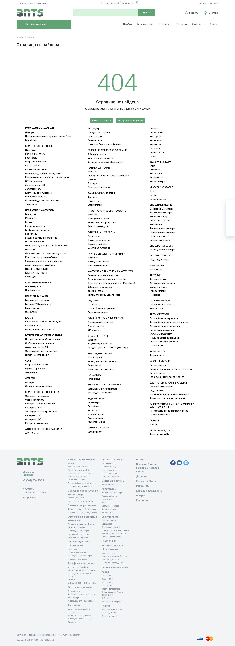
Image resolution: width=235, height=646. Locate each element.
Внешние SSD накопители (38, 304)
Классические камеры (161, 213)
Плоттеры (92, 183)
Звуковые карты (33, 189)
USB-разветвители (34, 241)
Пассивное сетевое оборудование (107, 150)
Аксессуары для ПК (161, 430)
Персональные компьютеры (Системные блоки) (48, 136)
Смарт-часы (93, 304)
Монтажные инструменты (100, 158)
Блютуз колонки (95, 414)
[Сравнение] (230, 222)
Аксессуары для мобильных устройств (110, 271)
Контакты (213, 3)
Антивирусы (31, 372)
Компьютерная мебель (38, 282)
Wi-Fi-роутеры (94, 128)
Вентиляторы (156, 173)
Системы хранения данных (38, 386)
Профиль (193, 13)
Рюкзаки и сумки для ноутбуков (41, 257)
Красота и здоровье (161, 187)
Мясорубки (155, 136)
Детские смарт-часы (98, 312)
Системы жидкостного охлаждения (42, 173)
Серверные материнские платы (41, 404)
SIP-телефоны (94, 330)
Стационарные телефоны (100, 322)
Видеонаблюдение (161, 205)
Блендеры (155, 148)
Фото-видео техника (100, 353)
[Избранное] (230, 213)
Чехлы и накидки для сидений (165, 338)
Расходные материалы (99, 187)
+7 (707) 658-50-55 (110, 3)
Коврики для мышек (35, 226)
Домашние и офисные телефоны (106, 318)
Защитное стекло (96, 291)
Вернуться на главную (130, 120)
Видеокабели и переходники (39, 329)
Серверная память (34, 400)
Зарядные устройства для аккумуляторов (108, 347)
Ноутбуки (127, 24)
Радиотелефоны (96, 326)
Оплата (202, 3)
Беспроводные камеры (161, 209)
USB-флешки (31, 312)
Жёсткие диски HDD (35, 185)
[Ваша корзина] (230, 204)
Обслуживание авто (161, 300)
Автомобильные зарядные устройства (169, 322)
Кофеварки (155, 140)
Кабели (29, 318)
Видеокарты (31, 158)
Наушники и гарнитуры (36, 269)
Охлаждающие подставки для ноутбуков (45, 253)
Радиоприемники (96, 422)
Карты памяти (32, 308)
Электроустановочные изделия (168, 383)
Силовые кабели (158, 365)
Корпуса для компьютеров (38, 193)
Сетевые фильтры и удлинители (41, 351)
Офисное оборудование (101, 193)
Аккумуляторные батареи (100, 343)
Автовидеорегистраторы (162, 250)
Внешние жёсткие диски (37, 300)
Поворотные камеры (160, 220)
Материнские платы (35, 154)
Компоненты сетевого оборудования (106, 162)
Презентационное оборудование (107, 211)
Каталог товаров (32, 24)
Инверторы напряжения (37, 355)
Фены (152, 191)
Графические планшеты (37, 230)
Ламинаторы (94, 201)
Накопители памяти (37, 296)
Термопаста (31, 204)
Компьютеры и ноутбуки (39, 128)
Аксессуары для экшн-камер (102, 369)
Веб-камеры (31, 234)
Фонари (154, 420)
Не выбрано (29, 475)
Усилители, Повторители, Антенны (104, 144)
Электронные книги (97, 265)
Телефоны (181, 24)
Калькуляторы (95, 205)
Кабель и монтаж (160, 361)
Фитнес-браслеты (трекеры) (102, 308)
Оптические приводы (35, 197)
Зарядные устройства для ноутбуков (43, 261)
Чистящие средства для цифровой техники (46, 245)
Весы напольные (158, 199)
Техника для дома (160, 162)
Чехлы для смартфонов (99, 240)
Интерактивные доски (98, 226)
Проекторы (93, 214)
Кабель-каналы (157, 373)
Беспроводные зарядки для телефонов (107, 279)
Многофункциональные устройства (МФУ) (109, 175)
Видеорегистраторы (160, 240)
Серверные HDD (33, 419)
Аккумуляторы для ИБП (37, 347)
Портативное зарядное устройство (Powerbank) (111, 283)
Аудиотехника (96, 398)
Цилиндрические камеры (162, 232)
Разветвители (158, 351)
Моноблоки (31, 140)
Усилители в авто (158, 287)
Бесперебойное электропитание (43, 335)
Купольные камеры (159, 216)
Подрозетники (157, 390)
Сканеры (92, 179)
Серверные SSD (33, 415)
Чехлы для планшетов (99, 261)
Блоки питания (32, 165)
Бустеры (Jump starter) (161, 334)
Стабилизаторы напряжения (39, 343)
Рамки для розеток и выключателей (168, 398)
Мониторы (30, 214)
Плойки (153, 195)
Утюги (153, 166)
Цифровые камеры (159, 236)
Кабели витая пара (97, 154)
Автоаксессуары (159, 314)
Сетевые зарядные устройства (103, 275)
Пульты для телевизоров (100, 392)
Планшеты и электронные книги (106, 254)
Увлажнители (156, 177)
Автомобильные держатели (164, 318)
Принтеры (92, 171)
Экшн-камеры (94, 365)
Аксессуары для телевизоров (105, 385)
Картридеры (31, 277)
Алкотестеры (156, 345)
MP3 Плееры (94, 402)
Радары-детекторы (161, 255)
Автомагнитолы (158, 279)
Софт (28, 361)
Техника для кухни (99, 428)
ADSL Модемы (32, 433)
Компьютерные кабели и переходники (44, 321)
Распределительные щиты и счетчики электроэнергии (172, 405)
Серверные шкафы (34, 407)
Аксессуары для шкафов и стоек (41, 411)
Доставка (213, 13)
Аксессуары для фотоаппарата (103, 361)
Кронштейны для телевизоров (103, 389)
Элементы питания (98, 336)
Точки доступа (95, 136)
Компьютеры (198, 24)
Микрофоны (94, 410)
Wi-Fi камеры (156, 224)
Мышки (29, 222)
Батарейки (93, 340)
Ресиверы (155, 295)
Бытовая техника (145, 24)
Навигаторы (157, 265)
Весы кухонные (157, 152)
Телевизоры (165, 24)
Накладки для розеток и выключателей (169, 394)
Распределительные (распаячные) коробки (171, 369)
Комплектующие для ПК (39, 146)
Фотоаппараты (95, 357)
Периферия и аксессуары (39, 210)
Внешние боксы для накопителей (41, 238)
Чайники (154, 128)
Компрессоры (157, 308)
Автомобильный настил (162, 304)
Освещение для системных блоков (42, 200)
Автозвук (155, 275)
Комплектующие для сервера (42, 392)
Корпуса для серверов (36, 423)
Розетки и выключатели (162, 386)
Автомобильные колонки (162, 283)
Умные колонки (95, 418)
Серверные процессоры (37, 396)
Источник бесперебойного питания (42, 339)
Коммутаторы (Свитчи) (99, 132)
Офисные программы (35, 368)
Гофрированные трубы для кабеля (167, 377)
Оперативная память (35, 161)
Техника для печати (99, 168)
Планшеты (93, 257)
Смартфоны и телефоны (101, 232)
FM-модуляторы (158, 291)
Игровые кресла (33, 286)
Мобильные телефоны (99, 248)
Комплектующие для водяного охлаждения (47, 177)
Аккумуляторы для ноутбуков (40, 265)
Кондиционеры (157, 181)
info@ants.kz (127, 3)
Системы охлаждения (36, 169)
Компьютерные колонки (37, 273)
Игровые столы (32, 290)
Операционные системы (37, 364)
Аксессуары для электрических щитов (169, 411)
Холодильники (95, 432)
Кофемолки (155, 144)
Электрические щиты (160, 414)
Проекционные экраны (99, 218)
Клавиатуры (31, 218)
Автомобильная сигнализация (165, 326)
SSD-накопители (33, 181)
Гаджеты (93, 300)
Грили (153, 156)
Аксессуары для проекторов (102, 222)
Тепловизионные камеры (162, 228)
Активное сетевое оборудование (44, 429)
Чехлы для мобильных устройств (104, 295)
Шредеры (92, 197)
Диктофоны (93, 406)
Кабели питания (33, 325)
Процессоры (31, 150)
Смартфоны (93, 236)
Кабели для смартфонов (100, 287)
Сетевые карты (95, 140)
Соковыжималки (158, 132)
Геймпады (30, 249)
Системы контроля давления (164, 342)
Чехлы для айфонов (97, 244)
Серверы (214, 24)
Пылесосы (155, 170)
